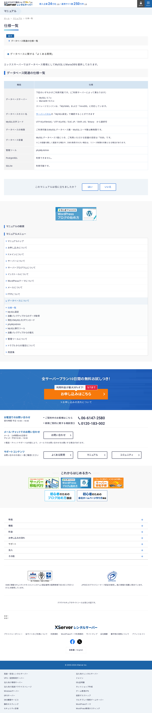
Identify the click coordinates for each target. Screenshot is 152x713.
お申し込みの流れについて (77, 402)
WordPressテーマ (83, 704)
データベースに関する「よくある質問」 (32, 54)
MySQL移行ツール (16, 328)
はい (90, 187)
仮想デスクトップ (83, 696)
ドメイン (79, 678)
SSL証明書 (80, 682)
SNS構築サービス (11, 700)
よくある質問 (58, 454)
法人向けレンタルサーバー (87, 674)
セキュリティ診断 (11, 708)
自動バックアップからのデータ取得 (24, 316)
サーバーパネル (43, 114)
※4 (85, 4)
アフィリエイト (138, 634)
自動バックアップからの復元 (21, 332)
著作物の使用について (120, 634)
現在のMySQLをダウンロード (21, 320)
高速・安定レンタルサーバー (16, 674)
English (80, 650)
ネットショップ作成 (84, 687)
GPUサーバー (9, 696)
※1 (31, 2)
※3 (58, 4)
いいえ (108, 187)
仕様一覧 (12, 308)
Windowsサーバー (11, 691)
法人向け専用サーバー (13, 682)
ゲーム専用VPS (82, 691)
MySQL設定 (13, 312)
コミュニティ (126, 454)
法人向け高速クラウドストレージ (18, 687)
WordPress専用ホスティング (88, 708)
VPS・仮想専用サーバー (14, 678)
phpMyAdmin (14, 324)
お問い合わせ (58, 435)
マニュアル (92, 454)
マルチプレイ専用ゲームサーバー (90, 700)
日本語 (72, 650)
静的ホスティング (11, 704)
